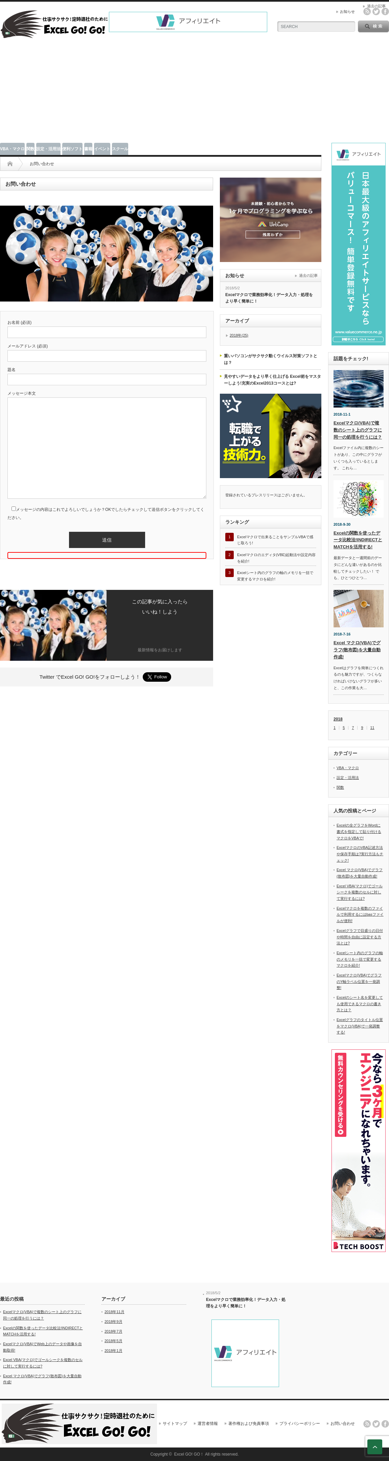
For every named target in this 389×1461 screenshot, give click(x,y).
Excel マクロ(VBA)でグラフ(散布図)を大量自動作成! (357, 649)
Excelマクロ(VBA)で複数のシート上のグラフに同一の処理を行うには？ (358, 430)
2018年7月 (113, 1331)
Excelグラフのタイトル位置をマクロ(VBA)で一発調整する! (360, 1026)
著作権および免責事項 (248, 1423)
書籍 (88, 149)
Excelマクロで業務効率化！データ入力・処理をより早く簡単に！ (269, 298)
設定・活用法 (48, 149)
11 (372, 728)
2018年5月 (113, 1341)
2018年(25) (239, 335)
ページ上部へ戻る (374, 1446)
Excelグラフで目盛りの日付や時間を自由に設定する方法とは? (360, 937)
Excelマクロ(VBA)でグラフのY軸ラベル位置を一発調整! (359, 981)
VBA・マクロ (12, 149)
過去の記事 (308, 275)
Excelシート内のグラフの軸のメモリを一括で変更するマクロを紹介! (360, 959)
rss (367, 11)
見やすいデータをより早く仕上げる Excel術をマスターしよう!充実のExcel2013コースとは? (272, 380)
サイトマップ (175, 1423)
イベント (102, 149)
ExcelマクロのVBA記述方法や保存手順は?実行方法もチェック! (360, 853)
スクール (120, 149)
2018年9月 (113, 1322)
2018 (338, 719)
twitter (376, 11)
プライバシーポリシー (299, 1423)
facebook (385, 11)
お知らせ (347, 11)
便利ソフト (72, 149)
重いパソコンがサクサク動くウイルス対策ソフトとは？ (270, 359)
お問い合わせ (342, 1423)
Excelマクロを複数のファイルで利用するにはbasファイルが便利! (360, 914)
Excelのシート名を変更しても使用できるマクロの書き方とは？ (360, 1003)
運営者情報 (208, 1423)
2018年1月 (113, 1351)
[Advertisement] (194, 92)
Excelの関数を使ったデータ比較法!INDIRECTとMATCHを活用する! (358, 540)
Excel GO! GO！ (189, 1454)
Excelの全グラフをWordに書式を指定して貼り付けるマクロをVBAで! (359, 831)
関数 (30, 149)
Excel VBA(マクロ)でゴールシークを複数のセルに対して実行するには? (360, 892)
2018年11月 (114, 1312)
